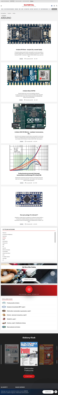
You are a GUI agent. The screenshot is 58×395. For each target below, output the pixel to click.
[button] (9, 354)
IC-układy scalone (6, 256)
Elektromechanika (44, 9)
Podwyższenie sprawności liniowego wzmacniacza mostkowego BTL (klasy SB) (29, 174)
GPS (3, 254)
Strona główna (3, 13)
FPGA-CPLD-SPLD (6, 253)
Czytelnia (9, 13)
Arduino (16, 9)
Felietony (4, 232)
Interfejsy (5, 258)
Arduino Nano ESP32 (29, 91)
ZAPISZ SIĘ (48, 391)
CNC (3, 244)
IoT (3, 260)
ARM (19, 9)
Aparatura (5, 236)
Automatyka (26, 9)
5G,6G (2, 9)
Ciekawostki (5, 242)
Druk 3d (4, 248)
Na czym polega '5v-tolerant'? (29, 215)
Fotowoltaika (5, 251)
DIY (39, 9)
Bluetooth (36, 9)
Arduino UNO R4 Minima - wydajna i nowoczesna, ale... (29, 132)
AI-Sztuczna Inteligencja (9, 9)
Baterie (31, 9)
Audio (22, 9)
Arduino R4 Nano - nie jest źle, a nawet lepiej (29, 49)
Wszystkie (54, 9)
